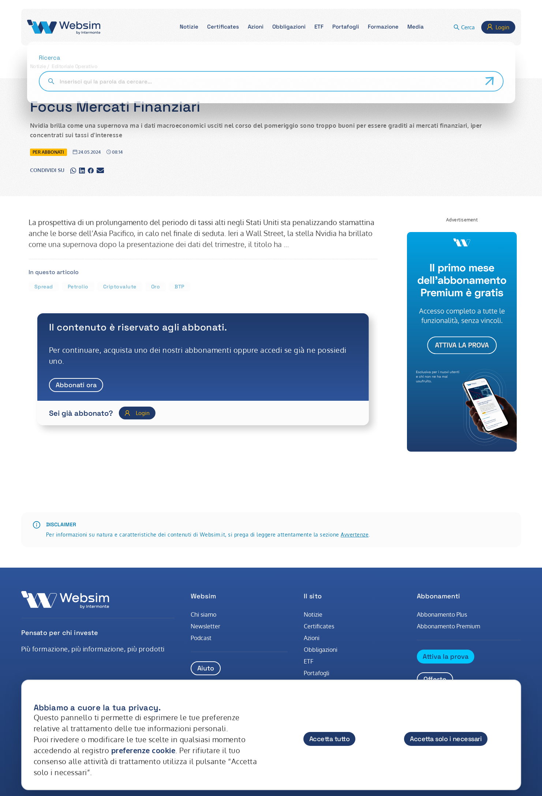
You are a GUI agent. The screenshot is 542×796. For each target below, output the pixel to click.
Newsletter (205, 626)
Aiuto (205, 668)
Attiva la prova (445, 656)
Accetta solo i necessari (446, 739)
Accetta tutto (329, 739)
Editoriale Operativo (74, 66)
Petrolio (78, 286)
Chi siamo (203, 614)
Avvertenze (355, 534)
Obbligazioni (320, 649)
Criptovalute (120, 286)
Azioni (311, 638)
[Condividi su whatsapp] (73, 170)
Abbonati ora (76, 385)
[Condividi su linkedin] (82, 170)
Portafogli (316, 673)
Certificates (319, 626)
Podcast (201, 638)
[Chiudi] (508, 700)
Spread (43, 286)
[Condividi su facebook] (91, 170)
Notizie (38, 66)
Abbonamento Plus (442, 614)
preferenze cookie (143, 750)
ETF (308, 661)
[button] (189, 27)
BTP (179, 286)
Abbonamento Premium (448, 626)
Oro (155, 286)
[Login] (137, 413)
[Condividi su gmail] (100, 170)
